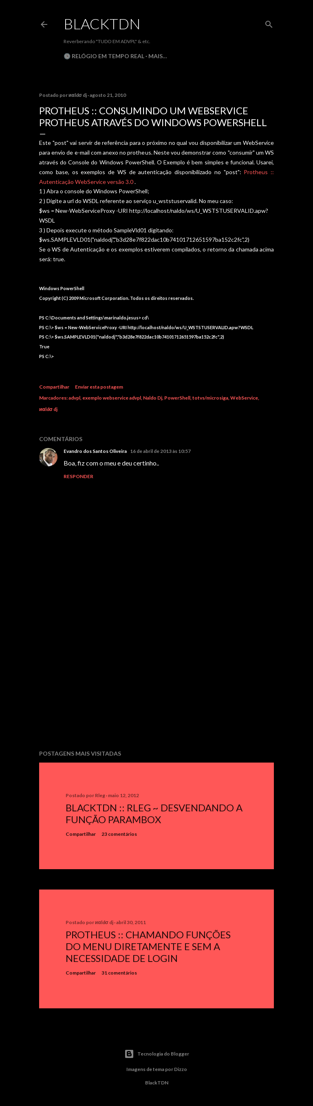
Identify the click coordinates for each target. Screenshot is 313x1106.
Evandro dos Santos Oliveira (95, 451)
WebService (244, 398)
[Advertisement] (156, 673)
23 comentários (119, 834)
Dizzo (180, 1069)
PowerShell (177, 398)
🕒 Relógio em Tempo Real (104, 55)
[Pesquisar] (269, 23)
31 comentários (119, 973)
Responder (78, 476)
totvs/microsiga (210, 398)
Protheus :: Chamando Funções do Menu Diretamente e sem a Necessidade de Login (148, 946)
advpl (74, 398)
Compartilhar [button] (54, 387)
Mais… (157, 55)
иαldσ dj (48, 409)
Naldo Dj (152, 398)
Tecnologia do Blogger (156, 1054)
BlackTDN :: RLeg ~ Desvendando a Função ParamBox (154, 813)
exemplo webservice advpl (111, 398)
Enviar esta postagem (99, 387)
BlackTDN (102, 24)
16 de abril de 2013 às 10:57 (160, 451)
